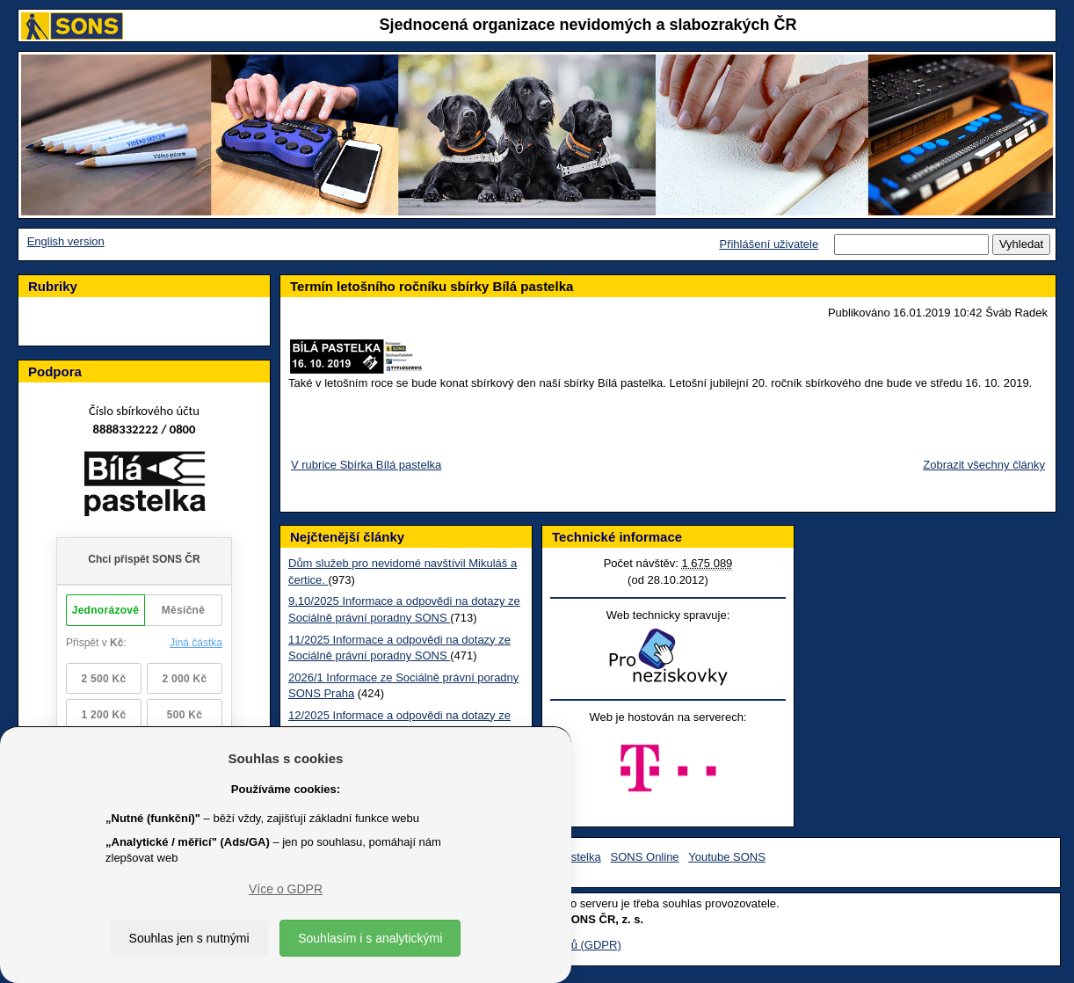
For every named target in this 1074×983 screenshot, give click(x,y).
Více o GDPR (286, 889)
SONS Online (645, 856)
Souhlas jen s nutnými (189, 938)
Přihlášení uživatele (768, 244)
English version (66, 241)
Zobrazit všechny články (984, 464)
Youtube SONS (727, 856)
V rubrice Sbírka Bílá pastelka (366, 464)
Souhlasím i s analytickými (370, 938)
